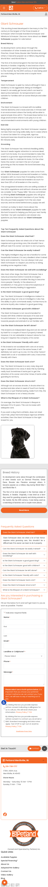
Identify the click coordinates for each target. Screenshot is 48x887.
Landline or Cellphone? (14, 651)
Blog (3, 878)
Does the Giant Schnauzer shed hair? (19, 532)
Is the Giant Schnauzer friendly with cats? (21, 575)
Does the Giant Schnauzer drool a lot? (19, 585)
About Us (5, 864)
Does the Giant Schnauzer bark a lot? (19, 580)
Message (8, 672)
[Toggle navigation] (4, 8)
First (5, 626)
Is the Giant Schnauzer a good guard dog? (21, 560)
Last (5, 636)
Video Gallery (7, 875)
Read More (24, 510)
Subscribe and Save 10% (26, 2)
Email (7, 641)
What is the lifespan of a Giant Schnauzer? (21, 590)
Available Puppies (9, 857)
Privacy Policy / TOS (24, 712)
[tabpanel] (24, 487)
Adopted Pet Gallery (10, 867)
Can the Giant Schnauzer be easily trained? (21, 548)
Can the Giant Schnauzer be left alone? (20, 570)
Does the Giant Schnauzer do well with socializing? (19, 554)
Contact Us (6, 871)
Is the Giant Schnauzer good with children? (21, 565)
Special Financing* (9, 860)
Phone (7, 661)
